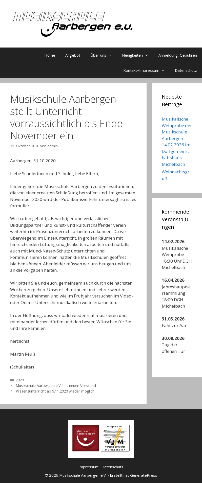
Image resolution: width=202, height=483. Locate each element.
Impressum (88, 466)
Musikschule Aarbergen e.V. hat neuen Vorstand (56, 385)
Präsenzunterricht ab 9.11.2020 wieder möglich (55, 391)
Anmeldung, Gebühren (177, 55)
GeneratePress (143, 475)
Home (49, 55)
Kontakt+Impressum (146, 70)
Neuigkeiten (137, 55)
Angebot (72, 55)
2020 (20, 380)
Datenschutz (186, 70)
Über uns (103, 55)
